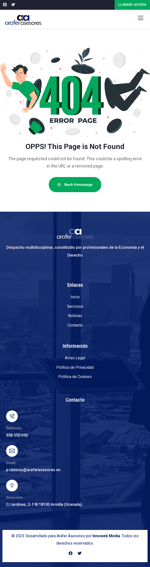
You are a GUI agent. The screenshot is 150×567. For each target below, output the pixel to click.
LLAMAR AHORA (132, 4)
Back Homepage (75, 184)
